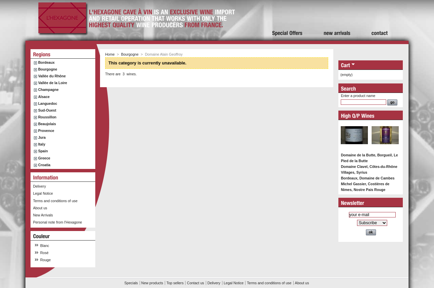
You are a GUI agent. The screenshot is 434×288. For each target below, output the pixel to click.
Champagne (48, 90)
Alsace (44, 97)
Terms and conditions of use (55, 201)
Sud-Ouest (47, 110)
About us (40, 208)
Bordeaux (46, 62)
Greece (44, 158)
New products (152, 283)
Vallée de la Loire (52, 83)
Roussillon (47, 117)
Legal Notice (43, 193)
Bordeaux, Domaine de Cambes (367, 178)
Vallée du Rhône (51, 76)
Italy (41, 144)
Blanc (44, 246)
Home (110, 54)
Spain (43, 151)
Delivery (39, 186)
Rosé (44, 253)
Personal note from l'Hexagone (57, 222)
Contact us (195, 283)
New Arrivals (43, 215)
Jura (41, 137)
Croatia (44, 165)
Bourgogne (47, 69)
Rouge (45, 260)
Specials (131, 283)
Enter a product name (358, 96)
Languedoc (47, 103)
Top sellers (174, 283)
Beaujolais (47, 124)
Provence (46, 131)
